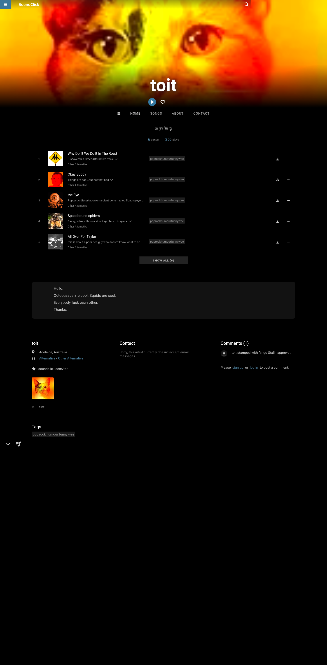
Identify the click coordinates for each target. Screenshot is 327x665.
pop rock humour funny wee (53, 430)
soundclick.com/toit (53, 365)
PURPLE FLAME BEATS (147, 571)
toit (35, 339)
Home (135, 114)
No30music (218, 571)
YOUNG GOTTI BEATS (182, 571)
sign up (237, 363)
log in (254, 363)
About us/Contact (39, 639)
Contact (201, 114)
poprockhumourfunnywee (167, 158)
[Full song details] (290, 159)
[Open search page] (322, 4)
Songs (156, 114)
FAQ (18, 639)
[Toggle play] (38, 158)
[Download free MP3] (279, 159)
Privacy (104, 639)
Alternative (47, 354)
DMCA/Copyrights (81, 639)
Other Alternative (77, 164)
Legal (118, 639)
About (178, 114)
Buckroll (109, 571)
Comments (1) (235, 339)
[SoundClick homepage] (29, 4)
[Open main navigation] (5, 4)
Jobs (60, 639)
